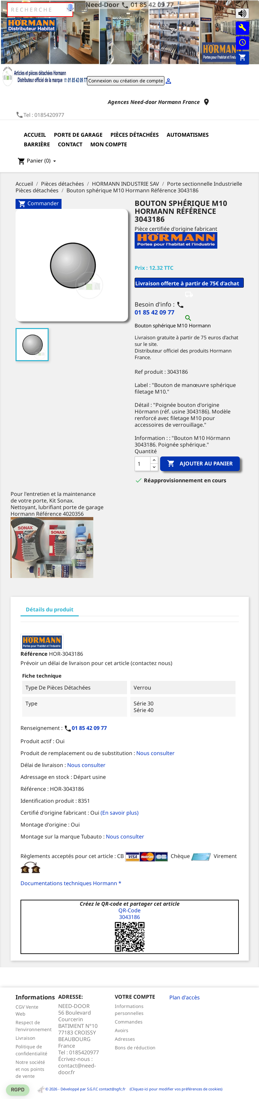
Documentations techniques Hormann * (71, 883)
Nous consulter (155, 753)
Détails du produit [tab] (49, 609)
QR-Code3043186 (129, 914)
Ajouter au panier (200, 463)
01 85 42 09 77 (152, 4)
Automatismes (188, 134)
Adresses (125, 1039)
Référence (34, 653)
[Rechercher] (40, 9)
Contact (70, 144)
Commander (38, 204)
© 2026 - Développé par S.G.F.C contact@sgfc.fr (82, 1088)
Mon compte (108, 144)
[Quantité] (143, 463)
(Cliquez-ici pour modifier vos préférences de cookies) (174, 1088)
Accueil (35, 134)
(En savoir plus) (120, 812)
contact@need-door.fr (77, 1069)
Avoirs (121, 1030)
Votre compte (135, 996)
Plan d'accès (184, 997)
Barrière (37, 144)
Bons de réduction (135, 1047)
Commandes (129, 1022)
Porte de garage (78, 134)
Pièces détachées (134, 134)
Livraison (25, 1038)
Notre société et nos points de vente (30, 1069)
